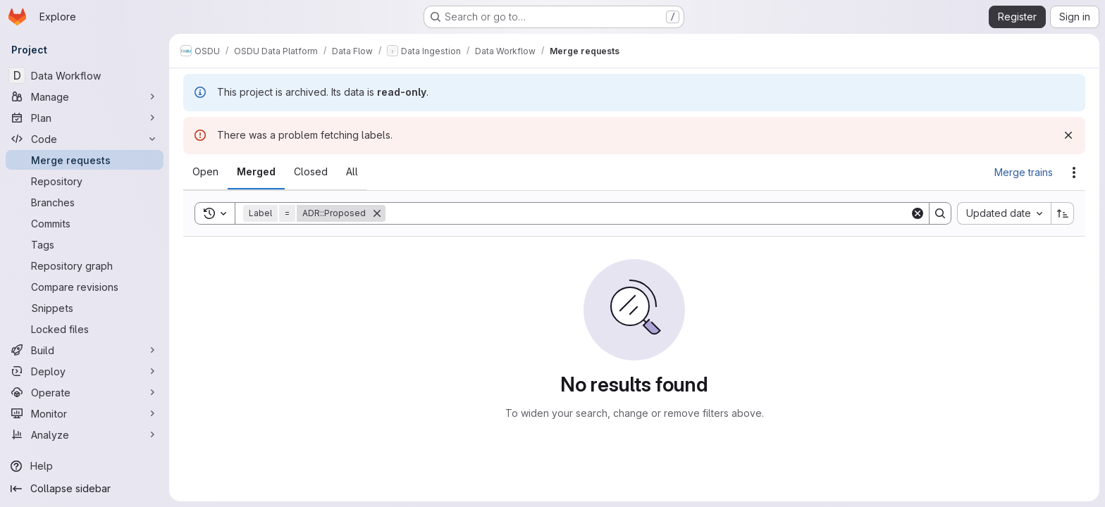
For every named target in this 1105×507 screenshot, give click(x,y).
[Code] (84, 139)
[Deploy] (84, 371)
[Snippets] (84, 308)
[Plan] (84, 117)
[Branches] (84, 202)
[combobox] (1004, 213)
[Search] (647, 213)
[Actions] (1074, 172)
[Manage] (84, 96)
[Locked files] (84, 329)
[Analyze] (84, 434)
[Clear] (917, 213)
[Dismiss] (1068, 135)
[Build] (84, 350)
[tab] (205, 171)
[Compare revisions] (84, 286)
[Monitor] (84, 413)
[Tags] (84, 244)
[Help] (84, 466)
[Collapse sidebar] (84, 489)
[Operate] (84, 392)
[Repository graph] (84, 265)
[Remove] (377, 213)
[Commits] (84, 223)
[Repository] (84, 181)
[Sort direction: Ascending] (1062, 213)
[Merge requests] (84, 160)
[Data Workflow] (84, 75)
